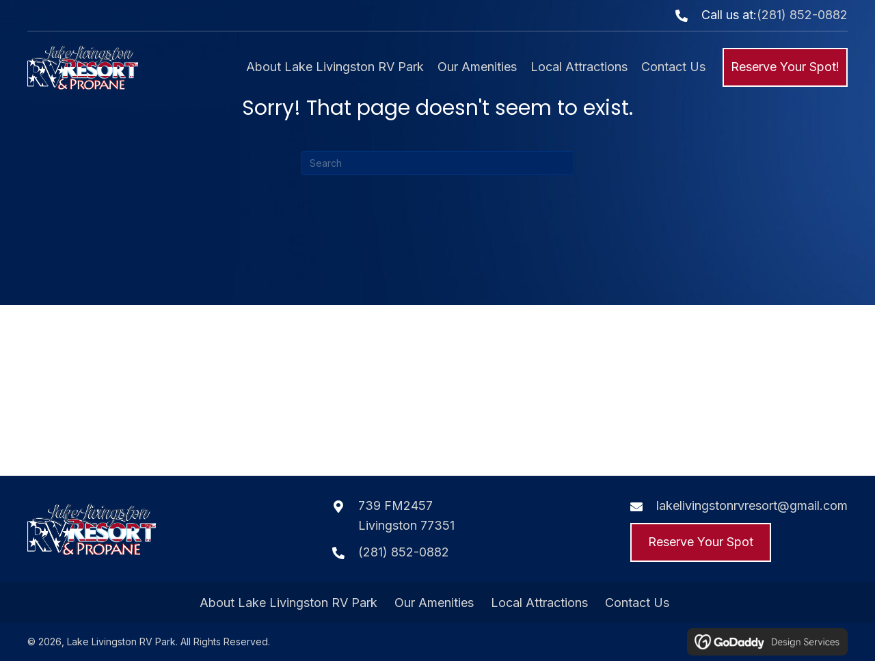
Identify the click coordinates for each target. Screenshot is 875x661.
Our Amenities (434, 603)
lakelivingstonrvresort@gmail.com (752, 505)
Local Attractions (539, 603)
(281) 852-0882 (802, 15)
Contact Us (637, 603)
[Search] (437, 163)
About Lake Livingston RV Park (288, 603)
